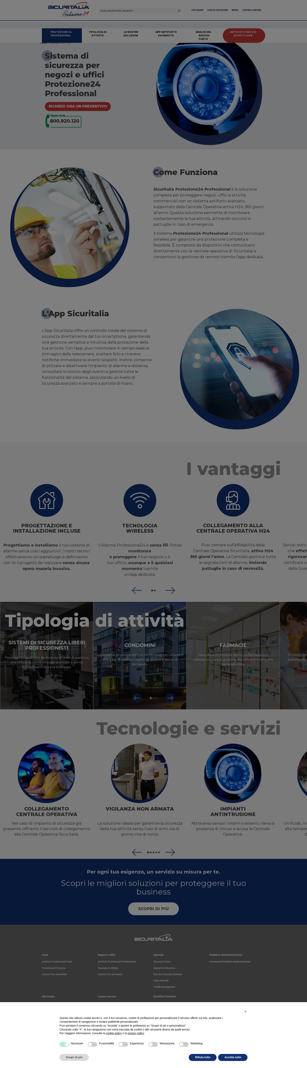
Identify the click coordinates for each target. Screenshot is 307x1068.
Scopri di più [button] (74, 1057)
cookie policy (114, 1033)
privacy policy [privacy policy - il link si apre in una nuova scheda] (136, 1033)
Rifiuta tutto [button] (202, 1057)
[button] (245, 1011)
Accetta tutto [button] (232, 1057)
